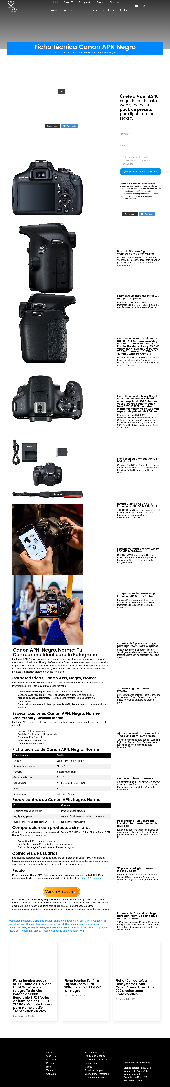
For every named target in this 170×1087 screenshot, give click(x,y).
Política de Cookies (95, 1056)
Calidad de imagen (43, 920)
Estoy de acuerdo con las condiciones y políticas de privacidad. (136, 160)
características (17, 924)
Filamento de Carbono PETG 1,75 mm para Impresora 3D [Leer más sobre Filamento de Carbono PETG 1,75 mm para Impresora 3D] (138, 297)
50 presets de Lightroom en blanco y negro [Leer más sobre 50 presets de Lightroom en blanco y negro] (135, 869)
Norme (92, 927)
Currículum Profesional (97, 1074)
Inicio (56, 2)
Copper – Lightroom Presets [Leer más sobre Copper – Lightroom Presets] (135, 778)
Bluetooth (26, 920)
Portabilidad (26, 930)
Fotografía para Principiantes (55, 927)
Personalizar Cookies (96, 1052)
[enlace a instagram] (144, 6)
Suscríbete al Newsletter (137, 1062)
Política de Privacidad (96, 1059)
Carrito (88, 1066)
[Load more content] (52, 126)
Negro (84, 927)
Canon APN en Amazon (92, 878)
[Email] (140, 150)
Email (123, 145)
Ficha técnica (70, 52)
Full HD (76, 927)
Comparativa (33, 924)
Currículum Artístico (95, 1077)
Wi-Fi (82, 930)
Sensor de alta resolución (64, 930)
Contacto (125, 10)
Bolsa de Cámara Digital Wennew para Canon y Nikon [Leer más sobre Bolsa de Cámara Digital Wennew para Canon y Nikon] (136, 252)
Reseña (46, 930)
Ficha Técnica (85, 10)
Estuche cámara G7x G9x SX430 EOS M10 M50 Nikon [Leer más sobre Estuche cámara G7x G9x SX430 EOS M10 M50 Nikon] (138, 550)
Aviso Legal (91, 1063)
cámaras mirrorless (73, 920)
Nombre (124, 134)
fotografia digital (30, 927)
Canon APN (99, 920)
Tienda (106, 10)
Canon (88, 920)
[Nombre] (140, 138)
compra (45, 924)
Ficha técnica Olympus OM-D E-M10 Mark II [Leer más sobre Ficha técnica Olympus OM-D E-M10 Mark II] (138, 460)
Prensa (101, 2)
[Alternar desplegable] (118, 2)
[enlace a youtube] (136, 6)
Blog (112, 2)
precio (37, 930)
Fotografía (85, 2)
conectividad (57, 924)
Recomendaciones (57, 10)
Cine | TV (69, 2)
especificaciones (94, 924)
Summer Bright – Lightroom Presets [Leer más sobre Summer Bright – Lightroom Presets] (135, 690)
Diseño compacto (74, 924)
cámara (58, 920)
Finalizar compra (94, 1070)
